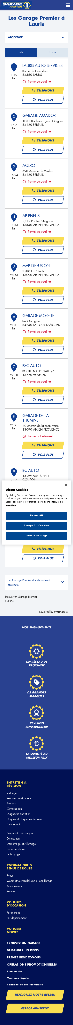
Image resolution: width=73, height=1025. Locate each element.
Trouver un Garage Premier (21, 596)
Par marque (13, 912)
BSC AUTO (31, 366)
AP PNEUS (31, 216)
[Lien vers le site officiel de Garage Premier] (16, 5)
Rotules (11, 891)
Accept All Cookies (36, 526)
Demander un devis (23, 950)
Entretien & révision (16, 784)
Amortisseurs (14, 886)
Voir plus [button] (43, 100)
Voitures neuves (14, 931)
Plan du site (14, 971)
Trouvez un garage (23, 943)
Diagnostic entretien (18, 814)
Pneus (10, 875)
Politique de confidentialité (25, 985)
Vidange (12, 793)
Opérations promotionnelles (32, 964)
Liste (20, 52)
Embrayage (13, 854)
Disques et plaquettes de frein (24, 819)
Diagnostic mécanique (20, 833)
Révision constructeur (19, 798)
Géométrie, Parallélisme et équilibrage (29, 880)
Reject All (36, 516)
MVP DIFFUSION (36, 266)
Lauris (10, 600)
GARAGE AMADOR (39, 116)
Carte (52, 52)
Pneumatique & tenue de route (19, 867)
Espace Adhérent (35, 1008)
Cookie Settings (36, 536)
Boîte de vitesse (16, 849)
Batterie (11, 803)
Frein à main (14, 824)
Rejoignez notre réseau (35, 994)
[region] (36, 512)
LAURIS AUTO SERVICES (42, 66)
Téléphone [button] (42, 90)
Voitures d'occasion (16, 904)
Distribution (13, 838)
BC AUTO (30, 470)
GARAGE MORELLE (38, 316)
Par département (16, 918)
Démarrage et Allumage (21, 843)
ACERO (28, 166)
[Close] (66, 485)
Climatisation (14, 808)
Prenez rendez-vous (24, 957)
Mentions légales (18, 978)
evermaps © (61, 611)
